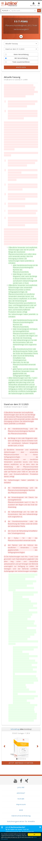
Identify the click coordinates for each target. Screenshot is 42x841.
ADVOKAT (21, 793)
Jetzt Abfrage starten (21, 763)
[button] (5, 746)
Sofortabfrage (15, 729)
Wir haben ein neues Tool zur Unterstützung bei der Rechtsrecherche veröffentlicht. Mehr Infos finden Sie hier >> (21, 831)
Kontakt (21, 799)
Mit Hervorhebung (16, 58)
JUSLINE (21, 787)
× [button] (40, 827)
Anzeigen (21, 67)
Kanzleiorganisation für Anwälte (21, 821)
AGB (21, 810)
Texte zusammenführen (17, 62)
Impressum (21, 804)
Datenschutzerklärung (21, 816)
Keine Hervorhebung (16, 54)
